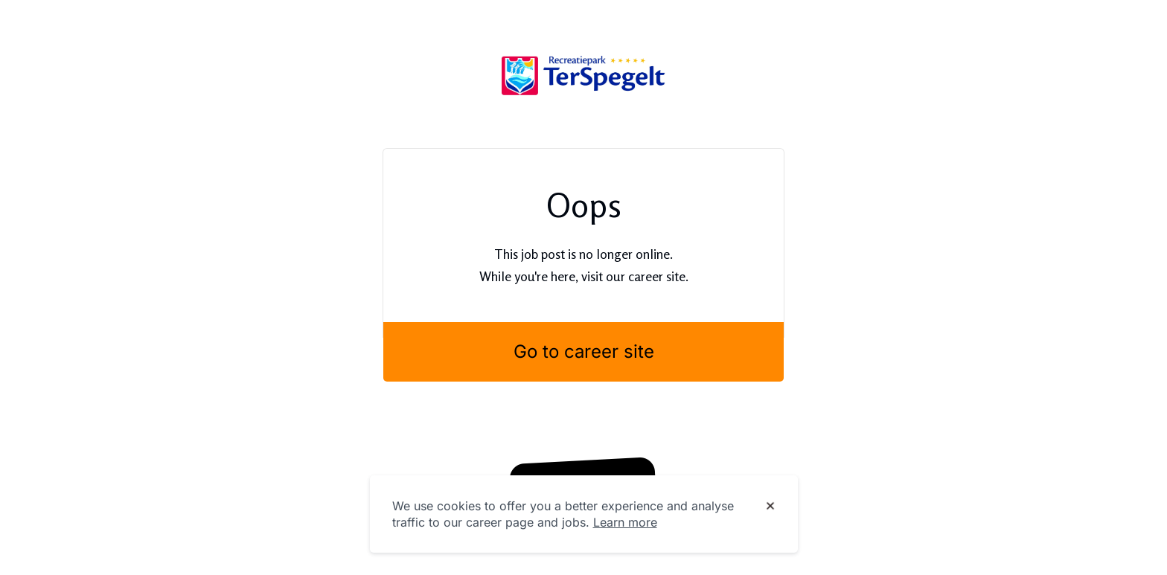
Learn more (625, 522)
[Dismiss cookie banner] (770, 507)
